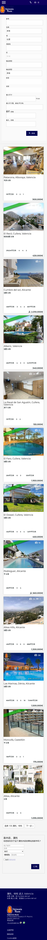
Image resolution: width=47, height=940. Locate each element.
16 (38, 543)
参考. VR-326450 (33, 341)
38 (37, 486)
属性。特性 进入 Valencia (20, 893)
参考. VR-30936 (34, 735)
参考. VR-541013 (34, 791)
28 (32, 374)
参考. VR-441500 (34, 510)
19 (38, 430)
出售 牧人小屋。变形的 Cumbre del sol (21, 898)
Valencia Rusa (13, 915)
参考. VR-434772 (33, 285)
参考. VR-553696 (34, 229)
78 (32, 318)
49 (32, 149)
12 (37, 711)
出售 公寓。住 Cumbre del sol (18, 896)
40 (31, 205)
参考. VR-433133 (34, 622)
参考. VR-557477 (34, 173)
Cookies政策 (12, 938)
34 (32, 599)
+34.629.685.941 (14, 923)
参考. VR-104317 (34, 679)
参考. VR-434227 (33, 566)
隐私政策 (12, 860)
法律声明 (10, 930)
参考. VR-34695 (34, 454)
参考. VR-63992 (34, 397)
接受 (10, 860)
